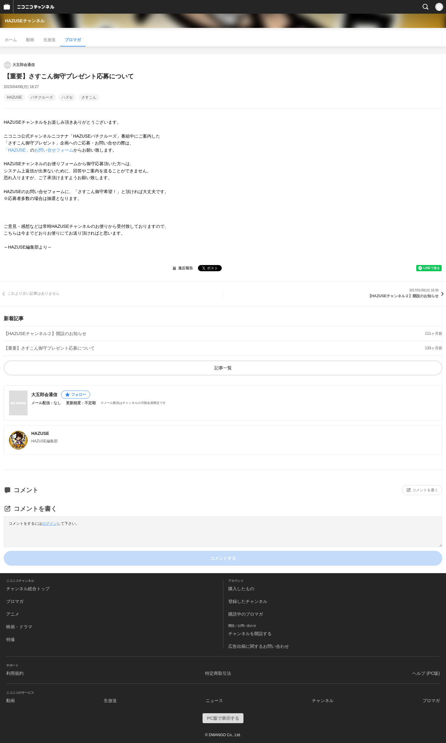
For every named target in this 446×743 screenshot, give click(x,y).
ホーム (11, 40)
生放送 (49, 40)
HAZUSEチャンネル (25, 20)
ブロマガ (73, 40)
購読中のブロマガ (245, 614)
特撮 (10, 639)
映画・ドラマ (19, 626)
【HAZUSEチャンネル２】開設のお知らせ (45, 333)
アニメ (12, 614)
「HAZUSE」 (17, 150)
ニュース (214, 700)
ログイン (49, 523)
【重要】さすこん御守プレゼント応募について (49, 348)
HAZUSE (14, 97)
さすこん (88, 97)
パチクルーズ (42, 97)
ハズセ (67, 97)
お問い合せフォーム (53, 150)
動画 (30, 40)
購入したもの (241, 588)
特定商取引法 (218, 673)
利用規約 (15, 673)
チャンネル (323, 700)
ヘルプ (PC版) (426, 673)
